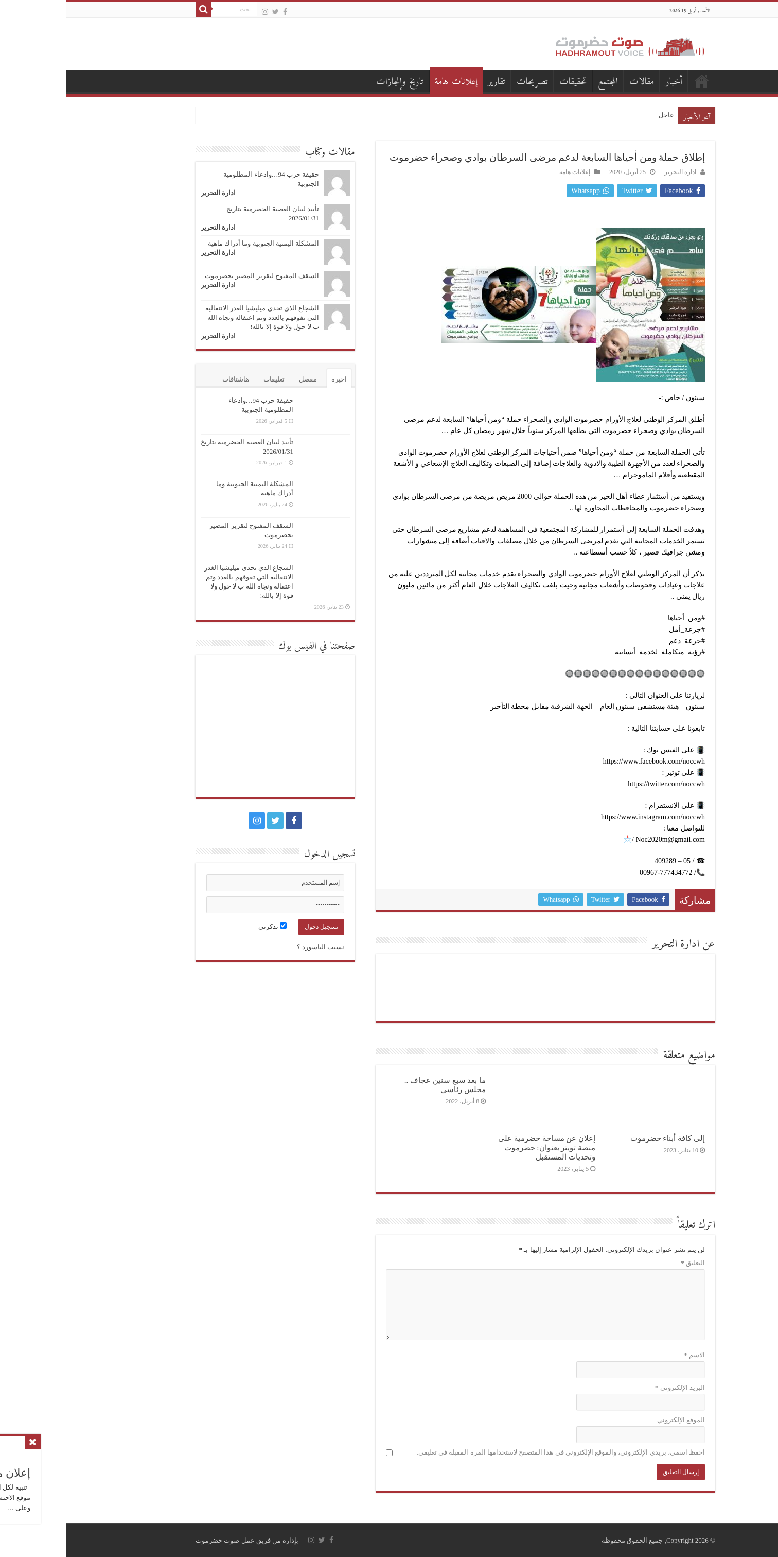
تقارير (430, 82)
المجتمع (542, 82)
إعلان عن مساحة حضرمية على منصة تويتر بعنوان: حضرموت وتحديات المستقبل (480, 1147)
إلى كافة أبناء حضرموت (601, 1138)
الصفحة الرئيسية (635, 81)
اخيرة (272, 379)
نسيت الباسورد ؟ (254, 947)
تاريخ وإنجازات (333, 82)
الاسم (628, 1355)
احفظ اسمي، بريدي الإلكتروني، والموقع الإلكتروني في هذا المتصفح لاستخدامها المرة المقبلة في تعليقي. (494, 1452)
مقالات (575, 82)
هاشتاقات (169, 379)
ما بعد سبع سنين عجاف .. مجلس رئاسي (379, 1085)
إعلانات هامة (389, 82)
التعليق (626, 1263)
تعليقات (207, 379)
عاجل (600, 115)
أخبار (607, 82)
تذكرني (206, 926)
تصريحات (466, 82)
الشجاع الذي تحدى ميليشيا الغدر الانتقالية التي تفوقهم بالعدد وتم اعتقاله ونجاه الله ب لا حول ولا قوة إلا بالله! (196, 317)
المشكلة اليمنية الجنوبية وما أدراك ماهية (197, 243)
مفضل (242, 379)
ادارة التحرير (614, 172)
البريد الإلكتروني (614, 1387)
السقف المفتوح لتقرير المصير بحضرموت (195, 276)
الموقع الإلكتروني (615, 1420)
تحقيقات (506, 82)
